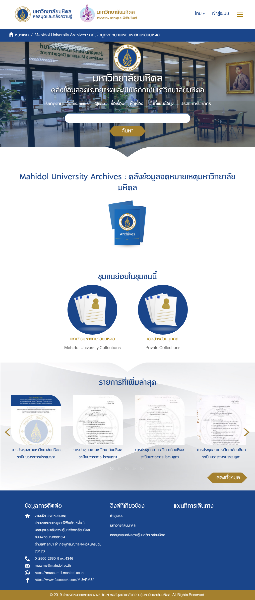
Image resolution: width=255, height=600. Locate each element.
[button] (199, 13)
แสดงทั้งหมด (227, 477)
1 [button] (112, 468)
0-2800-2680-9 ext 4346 (54, 558)
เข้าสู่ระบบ (116, 516)
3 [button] (127, 468)
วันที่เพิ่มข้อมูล (162, 104)
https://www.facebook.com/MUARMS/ (64, 580)
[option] (35, 431)
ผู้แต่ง (100, 104)
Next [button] (246, 432)
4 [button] (134, 468)
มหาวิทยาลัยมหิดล (122, 525)
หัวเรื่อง (136, 104)
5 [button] (142, 468)
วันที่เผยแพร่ (77, 104)
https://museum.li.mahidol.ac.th (59, 573)
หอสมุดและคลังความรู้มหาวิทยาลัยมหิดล (137, 535)
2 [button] (119, 468)
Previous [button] (7, 432)
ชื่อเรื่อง (117, 104)
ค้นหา (127, 130)
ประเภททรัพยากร (196, 104)
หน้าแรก (22, 35)
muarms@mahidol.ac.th (53, 565)
